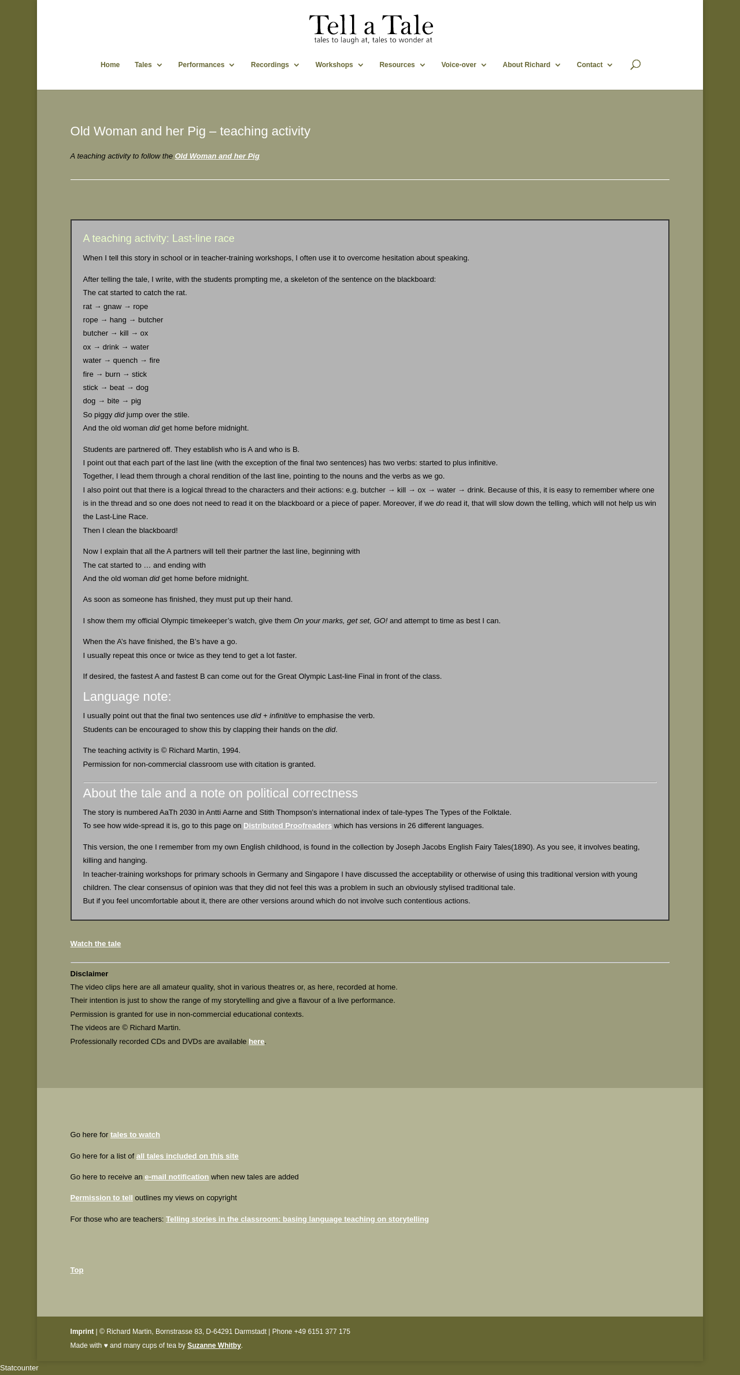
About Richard (526, 65)
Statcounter (19, 1367)
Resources (397, 65)
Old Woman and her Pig (217, 156)
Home (110, 65)
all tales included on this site (187, 1156)
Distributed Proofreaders (287, 825)
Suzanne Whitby (214, 1345)
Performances (201, 65)
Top (77, 1270)
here (256, 1041)
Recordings (270, 65)
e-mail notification (177, 1176)
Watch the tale (96, 943)
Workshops (334, 65)
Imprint (82, 1332)
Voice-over (458, 65)
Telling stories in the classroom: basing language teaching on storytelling (297, 1219)
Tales (143, 65)
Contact (590, 65)
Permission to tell (102, 1197)
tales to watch (135, 1134)
